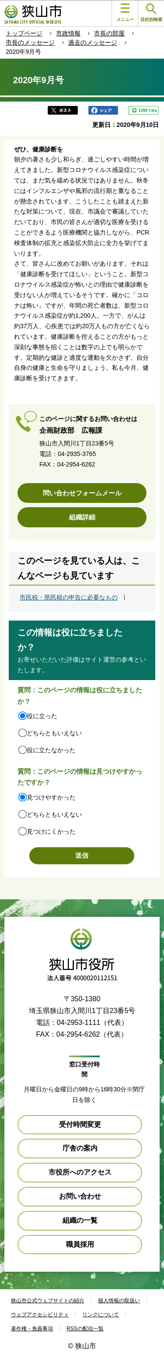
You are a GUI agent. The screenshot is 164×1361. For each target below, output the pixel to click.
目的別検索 (151, 13)
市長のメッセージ (30, 42)
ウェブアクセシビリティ (40, 1314)
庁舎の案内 (80, 1148)
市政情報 (68, 33)
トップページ (24, 33)
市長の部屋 (109, 33)
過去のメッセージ (92, 42)
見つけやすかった (51, 797)
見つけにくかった (51, 831)
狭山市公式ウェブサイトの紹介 (47, 1300)
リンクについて (100, 1314)
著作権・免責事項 (32, 1328)
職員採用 (80, 1244)
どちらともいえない (54, 733)
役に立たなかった (51, 750)
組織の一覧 (80, 1220)
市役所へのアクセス (80, 1172)
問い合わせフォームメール (82, 493)
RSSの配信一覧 (85, 1328)
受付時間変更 (80, 1124)
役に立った (42, 715)
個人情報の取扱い (119, 1300)
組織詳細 (82, 517)
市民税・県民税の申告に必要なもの (69, 597)
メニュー (125, 13)
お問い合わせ (80, 1196)
